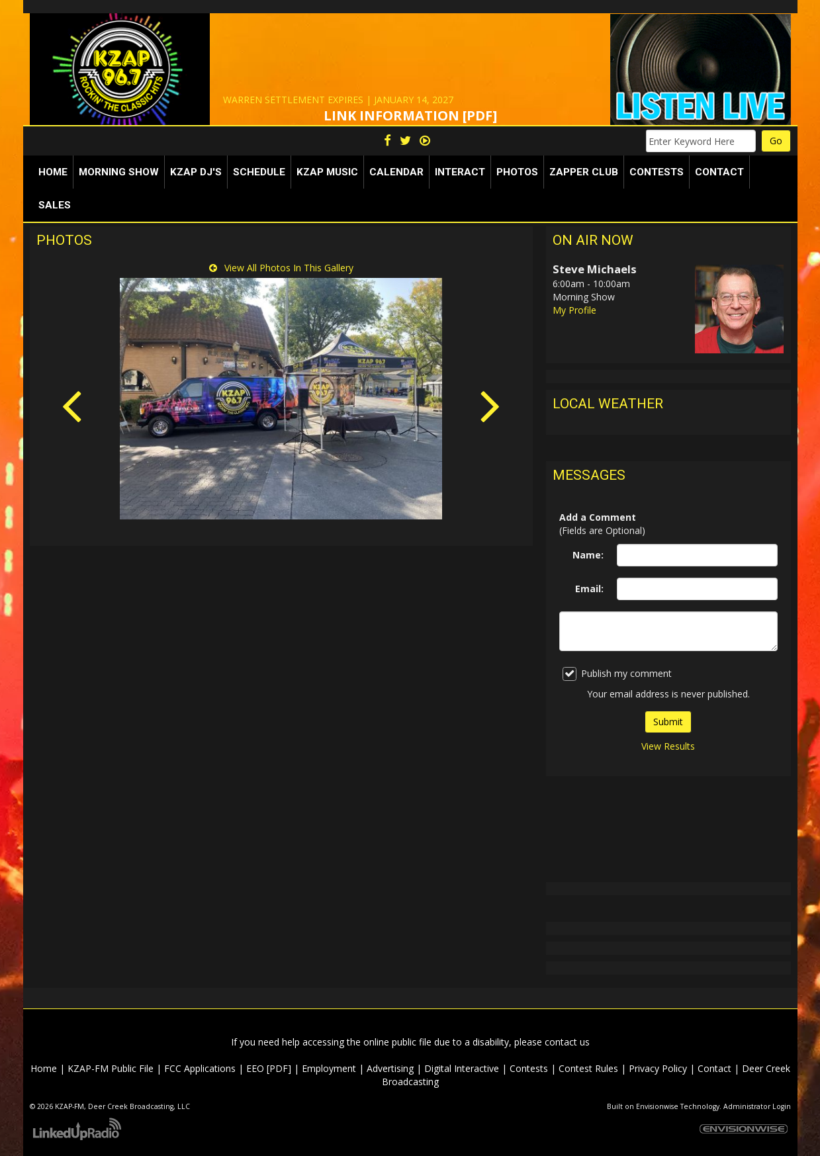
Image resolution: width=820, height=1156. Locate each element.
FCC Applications (200, 1068)
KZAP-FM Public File (111, 1068)
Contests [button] (656, 172)
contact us (567, 1042)
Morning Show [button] (119, 172)
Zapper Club (583, 172)
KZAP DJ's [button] (196, 172)
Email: (589, 588)
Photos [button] (517, 172)
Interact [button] (460, 172)
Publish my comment (617, 674)
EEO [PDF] (268, 1068)
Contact (714, 1068)
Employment (329, 1068)
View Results (668, 746)
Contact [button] (719, 172)
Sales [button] (54, 205)
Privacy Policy (658, 1068)
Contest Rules (588, 1068)
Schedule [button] (259, 172)
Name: (588, 555)
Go (776, 140)
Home (53, 172)
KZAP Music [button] (327, 172)
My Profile (574, 310)
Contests (529, 1068)
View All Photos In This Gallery (281, 267)
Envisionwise (657, 1106)
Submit (668, 721)
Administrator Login (757, 1106)
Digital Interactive (461, 1068)
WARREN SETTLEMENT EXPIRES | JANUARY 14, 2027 (338, 99)
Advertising (390, 1068)
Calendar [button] (396, 172)
